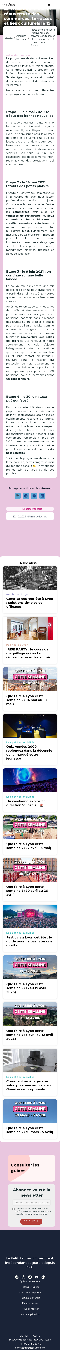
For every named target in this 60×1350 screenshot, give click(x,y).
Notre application (30, 1314)
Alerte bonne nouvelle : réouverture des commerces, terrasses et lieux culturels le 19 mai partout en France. (43, 37)
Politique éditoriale (30, 1297)
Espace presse (30, 1303)
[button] (47, 5)
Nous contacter (30, 1308)
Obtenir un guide (30, 1287)
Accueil (8, 37)
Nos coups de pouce (30, 1292)
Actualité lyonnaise (21, 38)
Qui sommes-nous (30, 1281)
